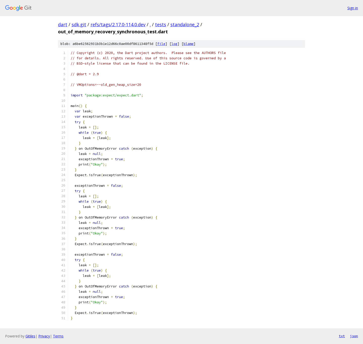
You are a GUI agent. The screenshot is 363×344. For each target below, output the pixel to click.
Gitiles (30, 336)
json (354, 336)
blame (189, 44)
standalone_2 (184, 24)
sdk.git (79, 24)
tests (160, 24)
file (161, 44)
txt (342, 336)
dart (62, 24)
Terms (58, 336)
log (174, 44)
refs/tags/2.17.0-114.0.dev (117, 24)
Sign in (352, 8)
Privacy (44, 336)
